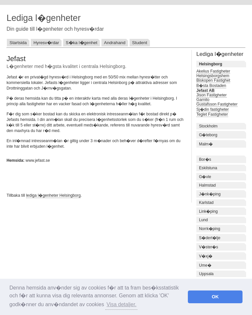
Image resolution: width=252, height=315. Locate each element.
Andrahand (114, 42)
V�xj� (205, 256)
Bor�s (205, 159)
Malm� (206, 144)
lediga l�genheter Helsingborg (53, 195)
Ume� (205, 265)
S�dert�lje (209, 238)
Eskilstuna (208, 168)
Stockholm (208, 126)
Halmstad (207, 185)
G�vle (205, 176)
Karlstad (206, 202)
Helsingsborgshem (212, 76)
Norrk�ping (209, 228)
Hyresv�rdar (46, 42)
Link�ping (208, 211)
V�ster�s (208, 247)
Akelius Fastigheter (213, 71)
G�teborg (208, 135)
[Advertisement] (83, 177)
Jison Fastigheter (211, 95)
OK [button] (215, 296)
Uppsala (206, 274)
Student (139, 42)
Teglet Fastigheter (212, 114)
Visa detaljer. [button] (121, 304)
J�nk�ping (210, 194)
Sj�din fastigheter (212, 109)
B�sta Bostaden (211, 85)
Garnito (202, 99)
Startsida (18, 42)
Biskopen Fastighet (213, 80)
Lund (203, 220)
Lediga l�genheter (44, 18)
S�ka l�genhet (82, 42)
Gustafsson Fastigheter (217, 104)
